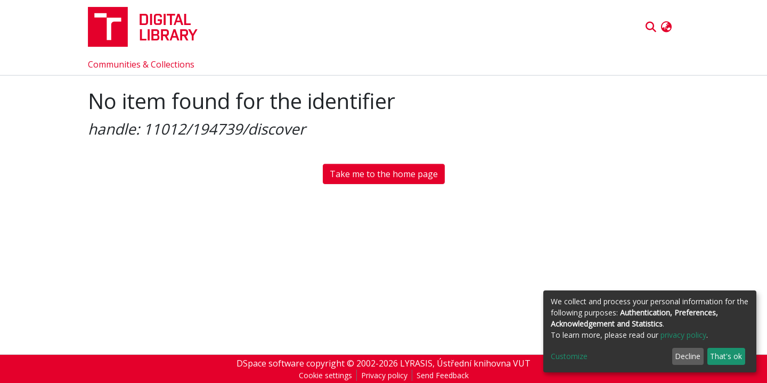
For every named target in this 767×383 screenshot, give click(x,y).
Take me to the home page (384, 174)
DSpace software (270, 363)
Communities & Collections (141, 64)
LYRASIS (416, 363)
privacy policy (683, 335)
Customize (569, 356)
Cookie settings (325, 375)
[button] (666, 27)
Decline (687, 356)
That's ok (726, 356)
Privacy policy (384, 375)
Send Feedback (443, 375)
